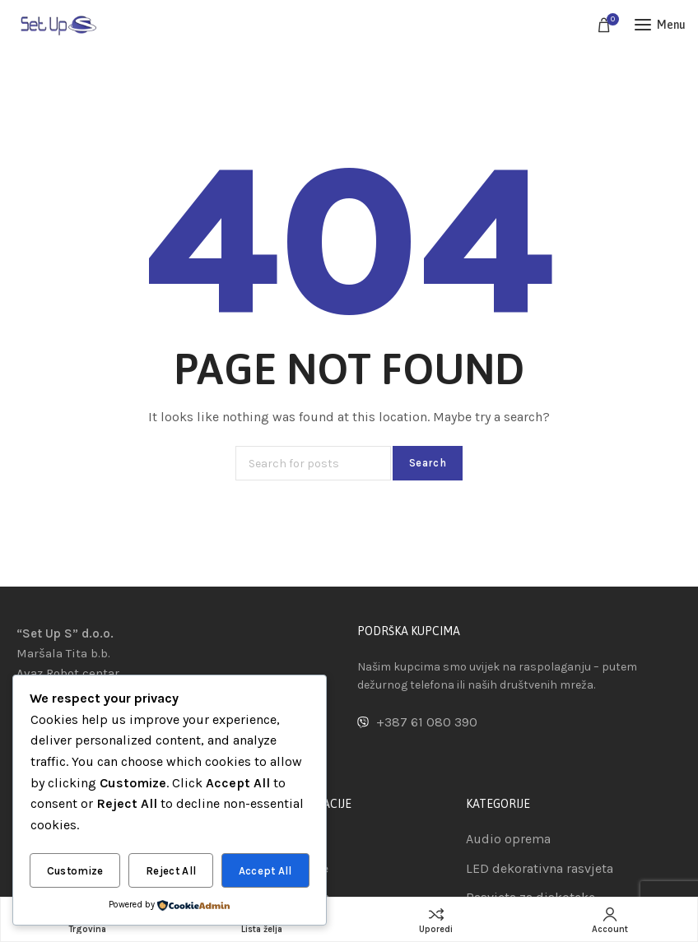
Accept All (265, 871)
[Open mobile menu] (660, 24)
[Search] (313, 463)
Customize (75, 871)
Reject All (171, 871)
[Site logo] (57, 24)
